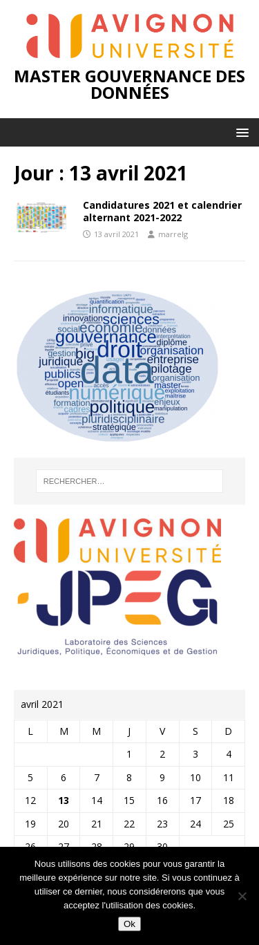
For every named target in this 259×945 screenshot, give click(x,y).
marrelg (173, 234)
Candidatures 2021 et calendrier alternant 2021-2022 (162, 211)
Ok (129, 924)
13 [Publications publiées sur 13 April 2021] (63, 800)
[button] (240, 132)
